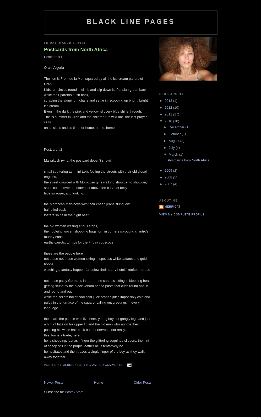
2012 (169, 107)
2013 (169, 101)
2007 (169, 184)
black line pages (131, 21)
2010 (169, 121)
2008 (169, 177)
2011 (169, 114)
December (177, 127)
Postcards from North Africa (76, 49)
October (175, 134)
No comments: (111, 364)
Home (98, 382)
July (172, 148)
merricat (173, 206)
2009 (169, 170)
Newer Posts (53, 382)
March (174, 154)
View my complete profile (182, 214)
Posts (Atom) (75, 392)
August (174, 141)
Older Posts (142, 382)
